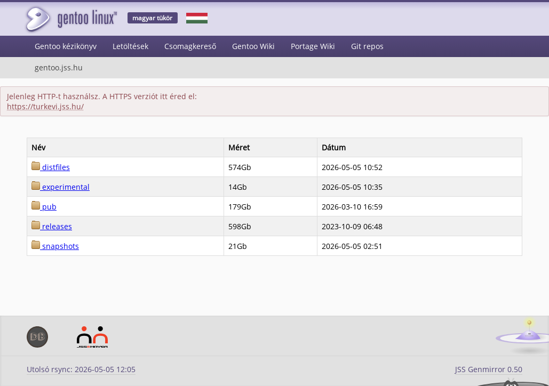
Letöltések (130, 46)
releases (51, 226)
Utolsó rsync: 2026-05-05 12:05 (81, 369)
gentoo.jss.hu (59, 67)
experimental (60, 187)
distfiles (50, 167)
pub (44, 207)
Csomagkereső (190, 46)
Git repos (367, 46)
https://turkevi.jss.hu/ (45, 106)
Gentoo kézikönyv (66, 46)
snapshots (55, 246)
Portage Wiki (313, 46)
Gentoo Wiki (253, 46)
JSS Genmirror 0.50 (488, 369)
